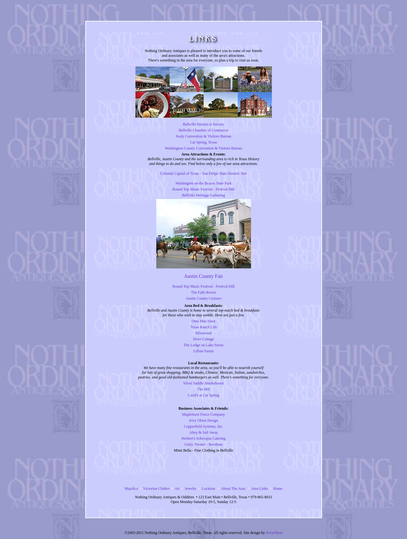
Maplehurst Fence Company (203, 414)
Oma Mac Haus (203, 321)
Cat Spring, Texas (203, 142)
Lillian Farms (203, 351)
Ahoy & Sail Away (203, 432)
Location (208, 488)
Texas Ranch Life (203, 327)
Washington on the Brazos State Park (203, 183)
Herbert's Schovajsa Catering (203, 438)
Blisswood (203, 333)
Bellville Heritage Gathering (203, 195)
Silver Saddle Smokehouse (203, 383)
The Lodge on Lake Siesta (204, 345)
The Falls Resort (203, 292)
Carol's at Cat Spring (203, 395)
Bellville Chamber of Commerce (203, 130)
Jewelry (190, 488)
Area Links (259, 488)
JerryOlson (274, 532)
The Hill (203, 389)
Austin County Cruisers (203, 298)
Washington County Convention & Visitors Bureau (203, 148)
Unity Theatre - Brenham (203, 444)
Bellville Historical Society (203, 124)
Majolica (131, 488)
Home (277, 488)
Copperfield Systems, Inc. (203, 426)
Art (177, 488)
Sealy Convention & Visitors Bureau (203, 136)
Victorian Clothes (156, 488)
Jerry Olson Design (203, 420)
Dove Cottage (203, 339)
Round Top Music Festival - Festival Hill (203, 189)
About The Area (232, 488)
